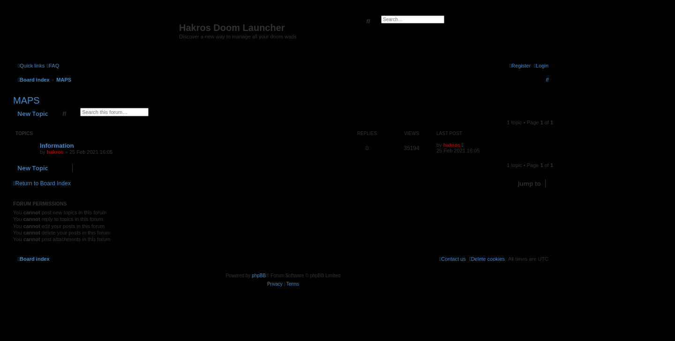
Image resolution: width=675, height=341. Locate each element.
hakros (55, 152)
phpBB (259, 275)
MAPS (26, 100)
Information (57, 145)
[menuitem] (53, 65)
